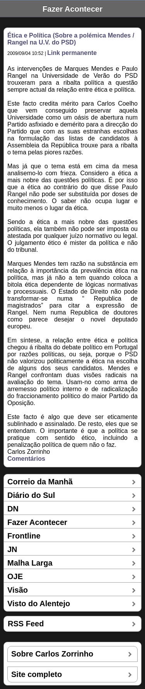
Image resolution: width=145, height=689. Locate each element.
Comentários (26, 458)
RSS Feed (26, 623)
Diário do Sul (31, 495)
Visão (17, 590)
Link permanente (72, 53)
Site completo (36, 674)
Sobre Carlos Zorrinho (52, 654)
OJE (15, 576)
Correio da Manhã (40, 481)
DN (13, 508)
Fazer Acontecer (37, 522)
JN (12, 549)
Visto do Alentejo (38, 603)
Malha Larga (30, 563)
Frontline (24, 536)
